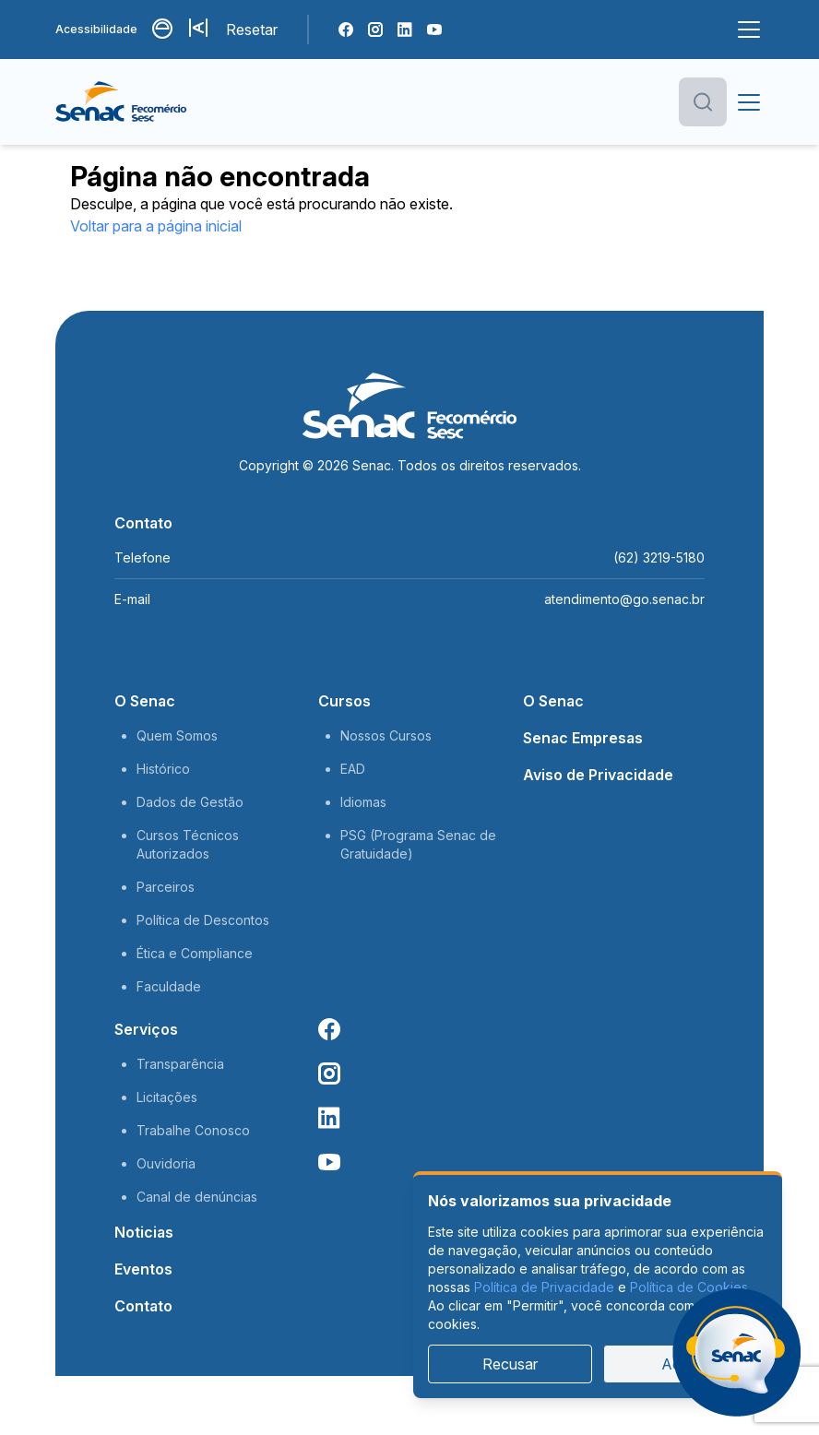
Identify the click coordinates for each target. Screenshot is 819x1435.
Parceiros (165, 887)
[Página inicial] (150, 102)
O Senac (144, 701)
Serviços (146, 1029)
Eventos (143, 1269)
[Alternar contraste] (163, 29)
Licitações (166, 1097)
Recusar (510, 1364)
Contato (143, 1306)
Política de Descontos (202, 920)
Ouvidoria (166, 1163)
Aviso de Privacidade (598, 774)
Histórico (163, 769)
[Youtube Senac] (434, 29)
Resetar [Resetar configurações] (252, 29)
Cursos (344, 701)
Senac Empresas (583, 738)
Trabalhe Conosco (193, 1130)
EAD (352, 769)
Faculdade (168, 986)
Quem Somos (177, 735)
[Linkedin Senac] (405, 29)
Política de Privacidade (544, 1287)
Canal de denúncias (196, 1196)
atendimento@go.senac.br (624, 599)
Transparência (180, 1064)
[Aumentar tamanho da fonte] (200, 29)
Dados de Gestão (189, 802)
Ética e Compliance (194, 953)
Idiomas (363, 802)
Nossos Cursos (386, 735)
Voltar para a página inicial (156, 226)
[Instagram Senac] (375, 29)
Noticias (143, 1232)
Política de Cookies (689, 1287)
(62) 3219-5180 (659, 557)
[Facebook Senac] (345, 29)
